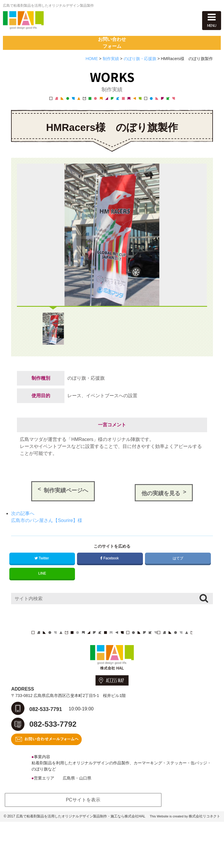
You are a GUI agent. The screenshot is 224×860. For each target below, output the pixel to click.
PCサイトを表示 (83, 838)
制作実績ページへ (66, 521)
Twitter (42, 586)
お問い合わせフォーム (112, 67)
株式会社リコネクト (204, 854)
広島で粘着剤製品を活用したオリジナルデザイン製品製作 (48, 5)
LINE (42, 601)
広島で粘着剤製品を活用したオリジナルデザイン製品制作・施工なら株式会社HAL (80, 854)
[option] (112, 266)
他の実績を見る (160, 521)
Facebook (110, 586)
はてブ (178, 586)
